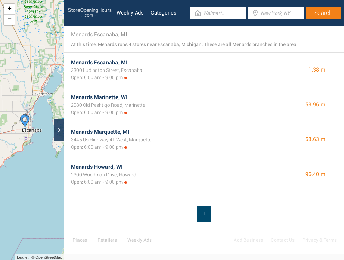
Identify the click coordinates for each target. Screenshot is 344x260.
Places (80, 240)
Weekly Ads (130, 13)
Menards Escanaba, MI (99, 62)
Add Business (248, 240)
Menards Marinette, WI (99, 97)
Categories (163, 13)
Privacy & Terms (319, 240)
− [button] (9, 20)
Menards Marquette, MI (100, 132)
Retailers (107, 240)
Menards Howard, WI (97, 167)
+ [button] (9, 9)
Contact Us (283, 240)
